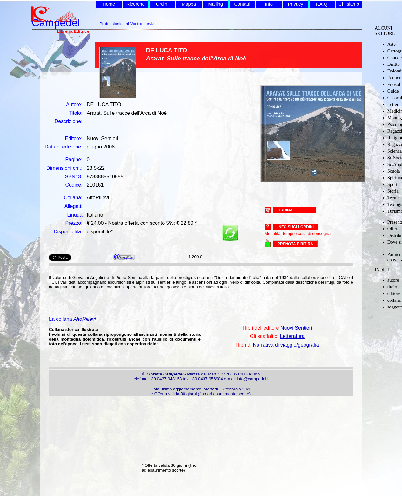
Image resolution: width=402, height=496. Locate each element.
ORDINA (285, 210)
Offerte (394, 228)
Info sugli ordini (296, 227)
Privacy (295, 4)
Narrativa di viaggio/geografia (286, 345)
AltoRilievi (84, 319)
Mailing (215, 4)
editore (393, 293)
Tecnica (394, 197)
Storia (393, 191)
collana (394, 300)
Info (268, 4)
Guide (393, 90)
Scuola (393, 171)
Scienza (394, 151)
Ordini (162, 4)
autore (393, 280)
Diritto (393, 64)
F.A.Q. (322, 4)
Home (109, 4)
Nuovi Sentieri (296, 328)
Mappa (189, 4)
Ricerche (135, 4)
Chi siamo (348, 4)
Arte (391, 44)
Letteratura (292, 336)
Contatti (242, 4)
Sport (392, 184)
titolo (392, 286)
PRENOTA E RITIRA (295, 244)
